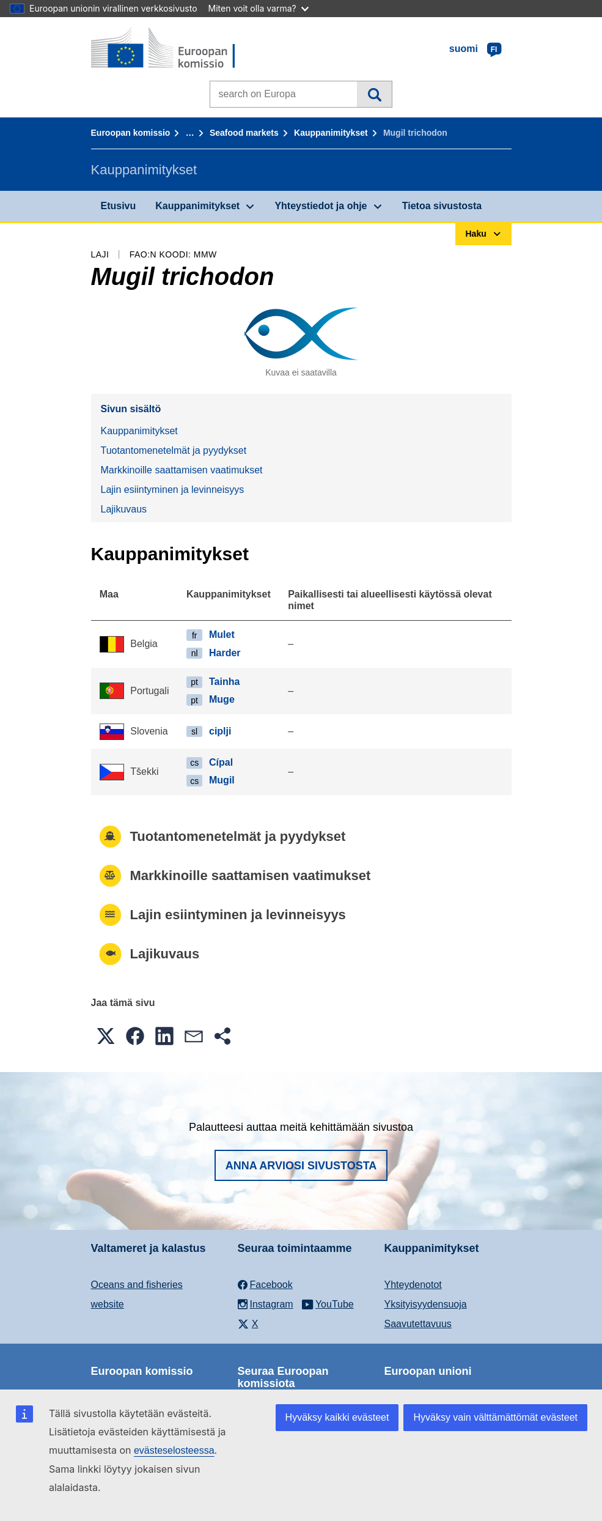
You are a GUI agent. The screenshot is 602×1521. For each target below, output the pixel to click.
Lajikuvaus (124, 509)
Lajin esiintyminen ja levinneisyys (172, 489)
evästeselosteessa (174, 1450)
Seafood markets (244, 133)
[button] (106, 1036)
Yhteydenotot (413, 1284)
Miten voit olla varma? (258, 8)
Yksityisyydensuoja (425, 1304)
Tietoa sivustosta (442, 206)
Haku (374, 94)
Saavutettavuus (418, 1324)
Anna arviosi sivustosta (301, 1166)
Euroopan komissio (131, 133)
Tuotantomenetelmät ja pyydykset (174, 450)
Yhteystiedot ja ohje (320, 206)
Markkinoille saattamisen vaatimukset (182, 470)
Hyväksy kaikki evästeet (337, 1417)
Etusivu (118, 206)
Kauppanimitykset (331, 133)
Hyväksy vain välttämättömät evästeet (495, 1417)
